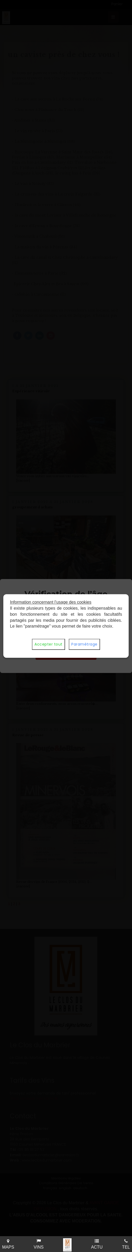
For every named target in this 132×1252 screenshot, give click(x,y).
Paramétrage (84, 644)
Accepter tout (48, 644)
